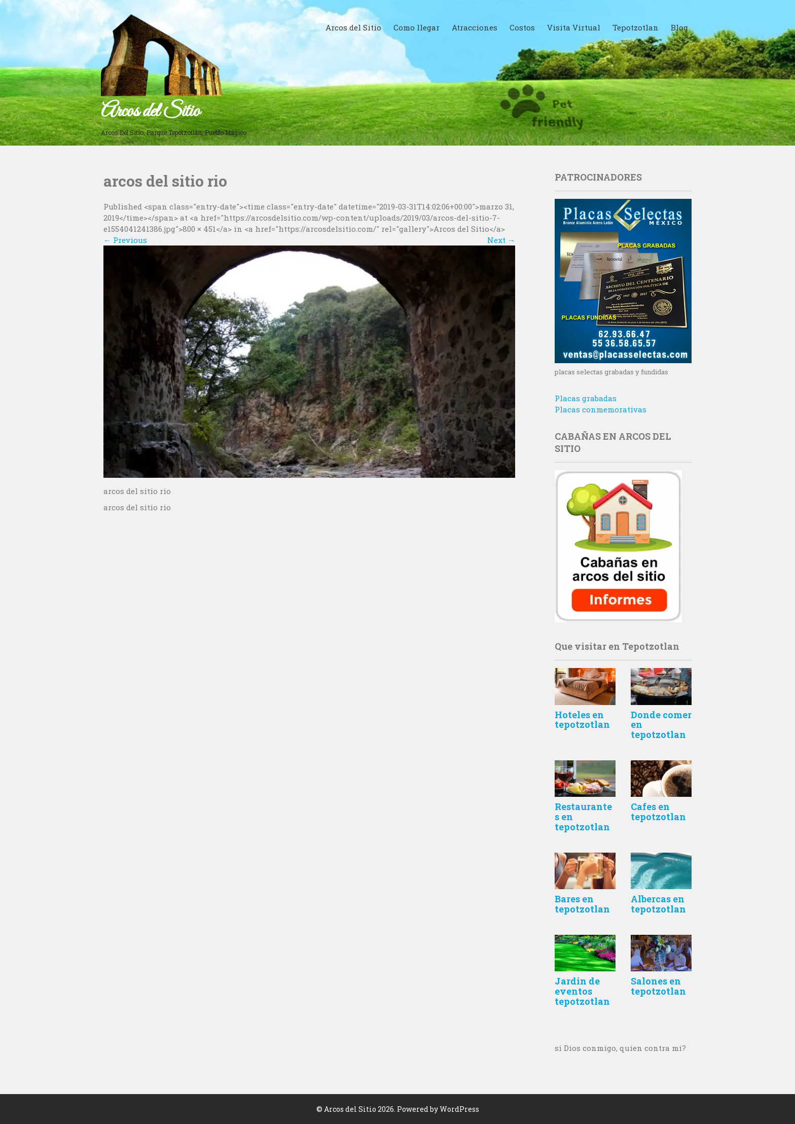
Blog (679, 27)
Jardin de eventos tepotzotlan (582, 991)
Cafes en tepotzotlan (658, 811)
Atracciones (474, 27)
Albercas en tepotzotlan (658, 904)
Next (501, 240)
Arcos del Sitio (150, 111)
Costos (522, 27)
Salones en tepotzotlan (658, 986)
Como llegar (416, 27)
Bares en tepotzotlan (582, 904)
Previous (125, 240)
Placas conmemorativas (600, 409)
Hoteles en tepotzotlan (582, 720)
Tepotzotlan (635, 27)
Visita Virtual (573, 27)
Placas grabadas (586, 398)
